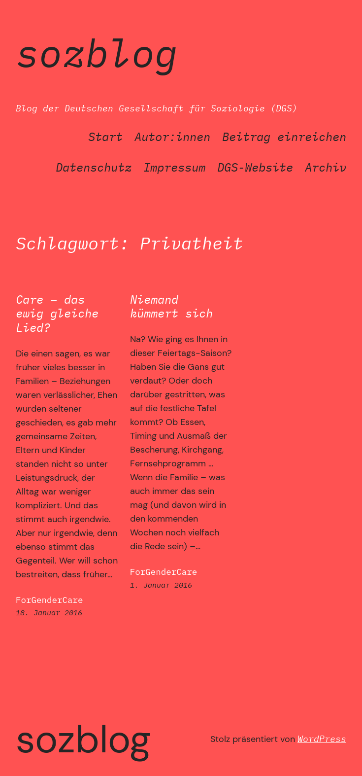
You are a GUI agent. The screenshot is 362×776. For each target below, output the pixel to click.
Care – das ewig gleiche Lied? (57, 313)
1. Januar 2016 (161, 585)
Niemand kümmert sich (171, 306)
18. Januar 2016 (49, 612)
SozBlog (97, 52)
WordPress (321, 738)
